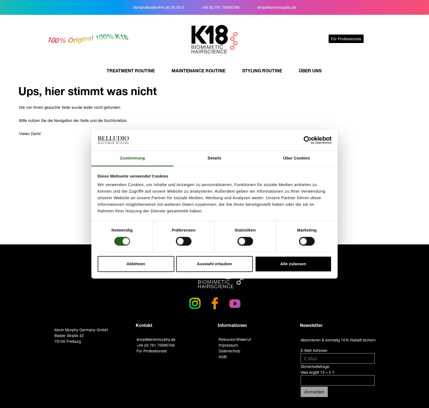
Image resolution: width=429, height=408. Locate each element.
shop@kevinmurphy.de (276, 7)
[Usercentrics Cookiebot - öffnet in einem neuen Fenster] (308, 140)
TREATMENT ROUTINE (131, 70)
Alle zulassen (293, 264)
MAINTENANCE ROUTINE (198, 70)
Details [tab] (214, 158)
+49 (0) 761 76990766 (220, 7)
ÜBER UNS (310, 70)
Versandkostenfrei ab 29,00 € (158, 7)
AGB (223, 356)
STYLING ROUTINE (262, 70)
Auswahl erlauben (214, 264)
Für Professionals (346, 38)
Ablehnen (135, 264)
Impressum (228, 345)
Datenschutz (229, 351)
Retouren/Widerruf (235, 339)
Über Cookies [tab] (296, 158)
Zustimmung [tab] (132, 158)
